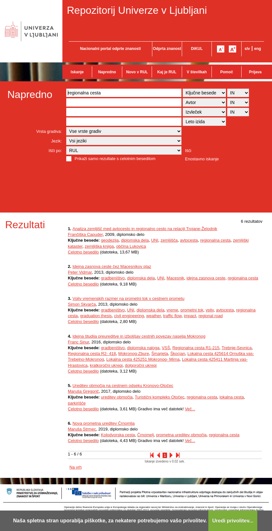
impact (190, 315)
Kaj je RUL (166, 72)
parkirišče (77, 403)
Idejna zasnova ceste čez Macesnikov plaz (111, 266)
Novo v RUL (137, 72)
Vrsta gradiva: (49, 131)
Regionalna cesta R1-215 (196, 347)
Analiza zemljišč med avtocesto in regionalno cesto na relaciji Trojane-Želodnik (144, 228)
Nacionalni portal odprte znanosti (110, 48)
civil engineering (129, 315)
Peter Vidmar (80, 272)
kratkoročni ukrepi (106, 365)
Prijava (255, 72)
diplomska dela (135, 240)
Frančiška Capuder (85, 234)
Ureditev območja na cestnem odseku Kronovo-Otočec (122, 385)
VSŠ (166, 347)
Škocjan (177, 353)
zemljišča (169, 240)
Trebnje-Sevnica (236, 347)
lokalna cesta (232, 397)
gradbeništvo (112, 278)
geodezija (110, 240)
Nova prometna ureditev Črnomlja (103, 423)
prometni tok (192, 310)
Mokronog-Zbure (133, 353)
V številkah (197, 72)
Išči (188, 150)
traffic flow (172, 315)
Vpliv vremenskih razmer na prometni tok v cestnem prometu (128, 298)
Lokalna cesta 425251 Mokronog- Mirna (143, 359)
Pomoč (226, 72)
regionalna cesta (215, 240)
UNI (154, 240)
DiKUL (197, 48)
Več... (190, 408)
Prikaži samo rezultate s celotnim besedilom (115, 158)
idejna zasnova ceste (206, 278)
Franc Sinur (78, 342)
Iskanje (77, 72)
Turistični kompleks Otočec (159, 397)
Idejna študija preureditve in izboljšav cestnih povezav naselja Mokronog (138, 336)
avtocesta (189, 240)
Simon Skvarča (82, 304)
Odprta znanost (167, 48)
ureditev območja (116, 397)
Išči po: (55, 150)
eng (257, 48)
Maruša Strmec (82, 429)
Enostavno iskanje (202, 159)
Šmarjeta (159, 353)
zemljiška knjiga (99, 246)
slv (247, 48)
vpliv (210, 310)
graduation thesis (96, 315)
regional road (210, 315)
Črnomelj (145, 434)
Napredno (107, 72)
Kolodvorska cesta (118, 434)
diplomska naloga (143, 347)
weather (153, 315)
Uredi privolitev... (232, 520)
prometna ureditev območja (181, 434)
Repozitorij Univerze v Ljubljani (137, 10)
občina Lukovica (131, 246)
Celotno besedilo (83, 252)
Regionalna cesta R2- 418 (92, 353)
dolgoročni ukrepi (141, 365)
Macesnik (175, 278)
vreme (172, 310)
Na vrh (75, 467)
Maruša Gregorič (83, 391)
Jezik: (56, 141)
